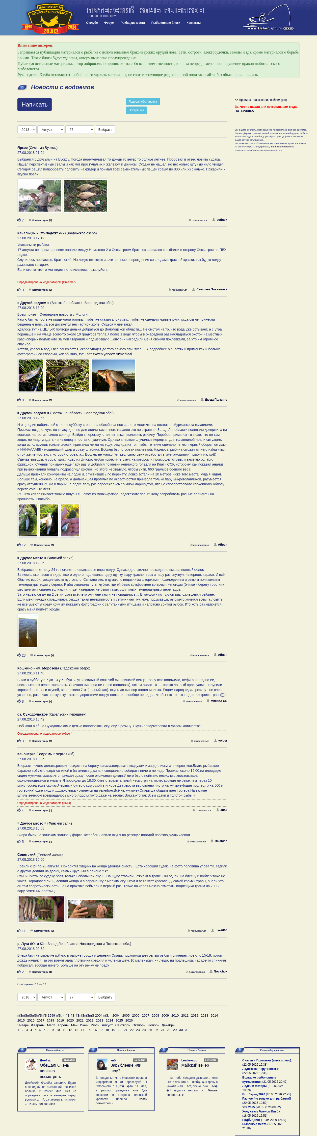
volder (220, 740)
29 (175, 1030)
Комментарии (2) (40, 220)
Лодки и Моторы (254, 1086)
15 (89, 1030)
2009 (165, 1015)
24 (144, 1030)
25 (150, 1030)
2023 (99, 1020)
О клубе (92, 23)
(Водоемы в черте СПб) (45, 754)
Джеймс (45, 1060)
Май (74, 1025)
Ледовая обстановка (143, 101)
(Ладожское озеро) (57, 233)
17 (101, 1030)
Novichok (218, 971)
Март (51, 1025)
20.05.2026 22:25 (278, 1094)
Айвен (220, 544)
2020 (70, 1020)
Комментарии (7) (42, 655)
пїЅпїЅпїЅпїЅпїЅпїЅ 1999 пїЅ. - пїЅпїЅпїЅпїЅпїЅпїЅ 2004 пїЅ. (63, 1015)
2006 (135, 1015)
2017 (40, 1020)
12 (70, 1030)
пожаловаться (197, 220)
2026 (129, 1020)
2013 (204, 1015)
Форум (109, 23)
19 (113, 1030)
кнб (113, 1060)
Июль (95, 1025)
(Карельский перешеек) (51, 714)
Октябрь (138, 1025)
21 (126, 1030)
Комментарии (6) (42, 930)
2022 (90, 1020)
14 (82, 1030)
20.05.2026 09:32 (268, 1107)
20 (119, 1030)
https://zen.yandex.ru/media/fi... (111, 354)
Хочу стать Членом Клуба (261, 1111)
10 (58, 1030)
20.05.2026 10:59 (254, 1103)
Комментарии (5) (42, 545)
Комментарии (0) (40, 400)
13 (76, 1030)
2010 (175, 1015)
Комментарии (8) (40, 289)
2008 (155, 1015)
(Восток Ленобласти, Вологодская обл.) (65, 303)
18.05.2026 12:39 (273, 1120)
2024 (109, 1020)
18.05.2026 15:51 (254, 1115)
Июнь (84, 1025)
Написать (35, 104)
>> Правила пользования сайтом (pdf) (261, 100)
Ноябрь (153, 1025)
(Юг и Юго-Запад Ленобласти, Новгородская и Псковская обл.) (74, 944)
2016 (31, 1020)
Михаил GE (217, 701)
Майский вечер (195, 1065)
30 (181, 1030)
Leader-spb (189, 1060)
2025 (119, 1020)
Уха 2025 (248, 1107)
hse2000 (219, 930)
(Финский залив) (45, 558)
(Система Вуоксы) (37, 148)
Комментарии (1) (40, 701)
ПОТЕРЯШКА (244, 111)
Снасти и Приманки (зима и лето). (267, 1060)
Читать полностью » (41, 1104)
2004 (116, 1015)
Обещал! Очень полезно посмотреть (54, 1071)
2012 (194, 1015)
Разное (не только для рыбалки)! (266, 1098)
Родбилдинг (251, 1120)
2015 (21, 1020)
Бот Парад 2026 (253, 1094)
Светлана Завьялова (209, 289)
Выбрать (105, 130)
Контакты (194, 23)
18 (107, 1030)
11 (64, 1030)
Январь (23, 1025)
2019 (60, 1020)
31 (187, 1030)
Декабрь (168, 1025)
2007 (145, 1015)
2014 (214, 1015)
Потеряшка (136, 110)
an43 (221, 810)
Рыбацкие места (133, 23)
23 (138, 1030)
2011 (185, 1015)
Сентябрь (122, 1025)
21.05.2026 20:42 (274, 1081)
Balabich (219, 841)
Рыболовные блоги (165, 23)
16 (95, 1030)
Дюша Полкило (214, 399)
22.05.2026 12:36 (254, 1073)
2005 (126, 1015)
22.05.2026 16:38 (254, 1064)
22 (132, 1030)
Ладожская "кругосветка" (261, 1069)
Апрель (63, 1025)
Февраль (38, 1025)
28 (169, 1030)
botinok (219, 220)
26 (156, 1030)
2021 (80, 1020)
